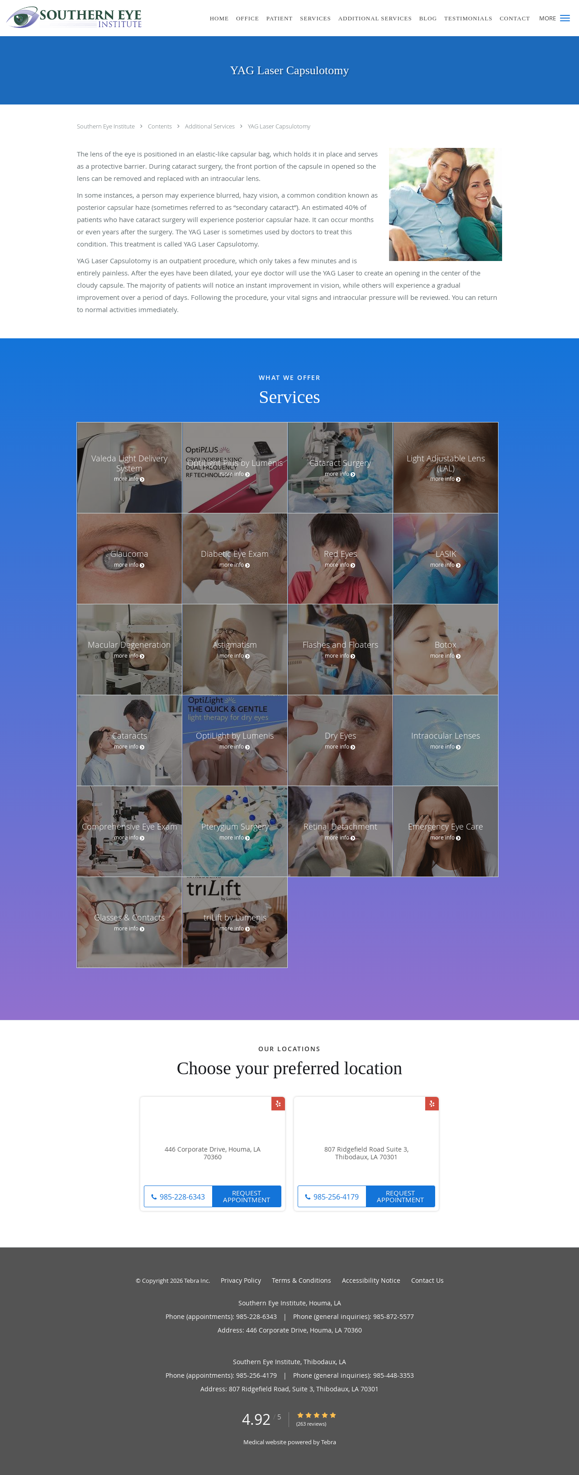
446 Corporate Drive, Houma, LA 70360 (213, 1153)
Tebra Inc (196, 1280)
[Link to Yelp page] (278, 1103)
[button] (565, 18)
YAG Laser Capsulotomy (279, 126)
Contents (160, 126)
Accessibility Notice (371, 1280)
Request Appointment (246, 1196)
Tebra (328, 1442)
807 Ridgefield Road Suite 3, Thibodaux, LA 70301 (366, 1153)
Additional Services (210, 126)
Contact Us (427, 1280)
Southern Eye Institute (106, 126)
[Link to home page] (71, 17)
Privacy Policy (241, 1280)
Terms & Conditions (301, 1280)
